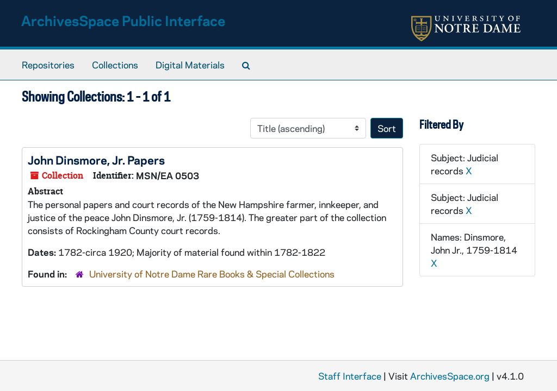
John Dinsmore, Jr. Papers (96, 159)
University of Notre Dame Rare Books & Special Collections (212, 274)
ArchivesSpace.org (450, 376)
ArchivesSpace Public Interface (123, 20)
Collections (115, 65)
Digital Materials (190, 65)
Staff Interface (349, 376)
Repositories (48, 65)
